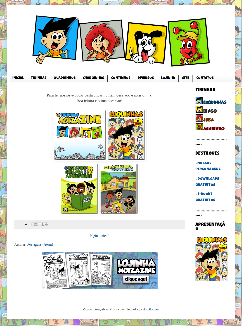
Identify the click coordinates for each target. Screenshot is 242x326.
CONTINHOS (121, 78)
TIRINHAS (38, 78)
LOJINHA (168, 78)
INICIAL (18, 78)
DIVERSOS (146, 78)
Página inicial (99, 236)
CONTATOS (205, 78)
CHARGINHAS (93, 78)
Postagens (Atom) (40, 244)
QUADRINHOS (65, 78)
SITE (185, 78)
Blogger (153, 309)
